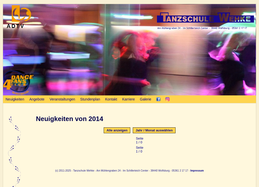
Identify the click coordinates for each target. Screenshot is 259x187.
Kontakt (111, 99)
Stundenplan (90, 99)
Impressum (197, 170)
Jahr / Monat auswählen (154, 130)
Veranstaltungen (62, 99)
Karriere (128, 99)
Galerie (145, 99)
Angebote (37, 99)
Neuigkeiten (15, 99)
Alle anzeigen (116, 130)
